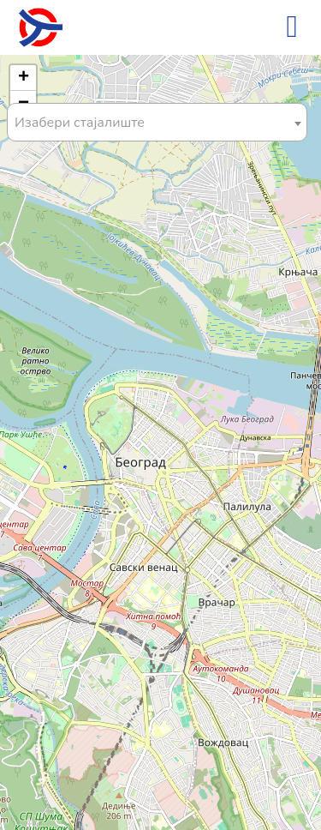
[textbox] (157, 123)
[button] (23, 78)
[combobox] (157, 122)
